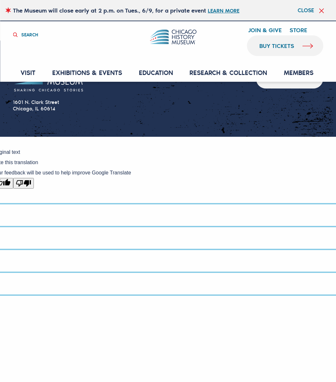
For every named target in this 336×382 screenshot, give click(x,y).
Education (157, 73)
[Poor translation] (23, 183)
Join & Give (265, 30)
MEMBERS (296, 73)
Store (298, 30)
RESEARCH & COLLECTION (227, 73)
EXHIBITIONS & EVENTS (90, 73)
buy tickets (276, 46)
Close (302, 10)
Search (32, 34)
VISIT (32, 73)
